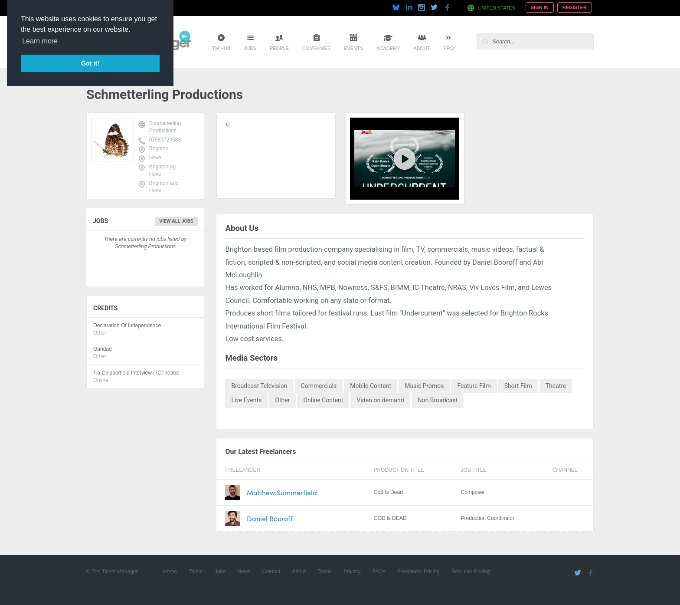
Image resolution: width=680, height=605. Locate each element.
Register (574, 7)
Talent (196, 572)
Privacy (351, 572)
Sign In (540, 7)
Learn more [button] (40, 41)
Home (170, 572)
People (279, 48)
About (422, 48)
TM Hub (221, 48)
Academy (388, 48)
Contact (271, 572)
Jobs (250, 48)
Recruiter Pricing (470, 572)
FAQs (379, 572)
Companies (316, 48)
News (243, 572)
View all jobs (176, 221)
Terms (324, 572)
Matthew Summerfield (282, 492)
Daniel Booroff (270, 518)
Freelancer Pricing (418, 572)
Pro (448, 48)
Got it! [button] (90, 63)
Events (353, 48)
